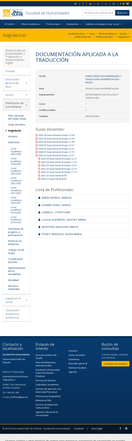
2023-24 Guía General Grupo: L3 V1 (56, 155)
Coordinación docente (15, 260)
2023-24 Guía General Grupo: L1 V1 (59, 162)
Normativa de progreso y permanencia (15, 232)
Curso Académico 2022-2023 (16, 180)
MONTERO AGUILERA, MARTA (58, 226)
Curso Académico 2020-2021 (16, 200)
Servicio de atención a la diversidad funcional (48, 390)
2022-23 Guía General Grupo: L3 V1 (59, 165)
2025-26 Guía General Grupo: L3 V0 (56, 135)
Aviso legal (96, 428)
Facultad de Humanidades (48, 12)
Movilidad (13, 280)
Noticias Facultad (77, 367)
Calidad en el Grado (13, 300)
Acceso (10, 94)
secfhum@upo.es (19, 397)
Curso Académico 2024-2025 (16, 161)
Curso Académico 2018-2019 (16, 220)
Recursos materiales (14, 287)
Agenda (73, 371)
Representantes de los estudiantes (17, 271)
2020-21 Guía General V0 (54, 178)
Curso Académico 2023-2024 (16, 171)
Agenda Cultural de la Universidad (47, 413)
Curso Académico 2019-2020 (16, 210)
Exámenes (14, 142)
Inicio (92, 33)
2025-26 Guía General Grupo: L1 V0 (56, 141)
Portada (10, 71)
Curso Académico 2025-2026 (16, 151)
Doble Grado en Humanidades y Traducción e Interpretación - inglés (84, 36)
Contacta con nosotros (115, 363)
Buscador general (78, 363)
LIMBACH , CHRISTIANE (54, 212)
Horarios (13, 136)
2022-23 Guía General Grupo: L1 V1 (59, 172)
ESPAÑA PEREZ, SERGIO (54, 205)
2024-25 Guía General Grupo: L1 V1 (56, 151)
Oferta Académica (107, 33)
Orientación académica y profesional (13, 313)
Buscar (122, 12)
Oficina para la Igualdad (48, 396)
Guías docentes (16, 124)
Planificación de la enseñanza (105, 36)
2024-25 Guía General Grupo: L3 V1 (56, 145)
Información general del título (12, 83)
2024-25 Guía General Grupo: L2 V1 (56, 148)
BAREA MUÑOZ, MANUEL (55, 197)
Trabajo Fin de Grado (16, 251)
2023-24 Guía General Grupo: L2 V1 (59, 158)
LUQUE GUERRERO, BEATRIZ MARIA (62, 219)
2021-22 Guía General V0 (54, 175)
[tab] (16, 71)
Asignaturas (123, 36)
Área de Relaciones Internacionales (46, 364)
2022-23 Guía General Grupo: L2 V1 (59, 168)
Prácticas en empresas (15, 242)
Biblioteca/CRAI (43, 400)
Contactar (79, 428)
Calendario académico (47, 384)
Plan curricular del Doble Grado (17, 117)
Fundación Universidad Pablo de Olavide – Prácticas (48, 373)
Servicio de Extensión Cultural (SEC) (47, 406)
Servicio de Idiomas (46, 380)
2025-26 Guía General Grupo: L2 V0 (56, 138)
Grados (123, 33)
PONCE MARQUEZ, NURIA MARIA (60, 234)
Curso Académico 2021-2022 (16, 190)
